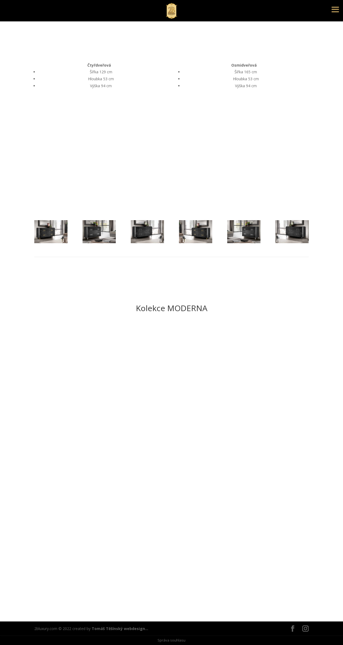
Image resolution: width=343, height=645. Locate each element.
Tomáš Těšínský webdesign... (120, 628)
